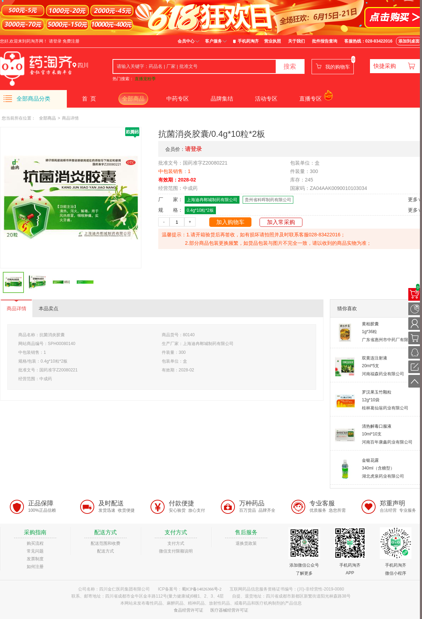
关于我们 (296, 41)
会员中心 (186, 41)
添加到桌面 (409, 41)
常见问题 (35, 551)
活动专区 (266, 99)
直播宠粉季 (145, 78)
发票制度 (35, 558)
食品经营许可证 (188, 610)
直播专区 (310, 99)
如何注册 (35, 566)
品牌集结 (222, 99)
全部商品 (133, 99)
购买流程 (35, 543)
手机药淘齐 (248, 41)
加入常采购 (281, 222)
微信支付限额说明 (176, 551)
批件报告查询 (324, 41)
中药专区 (177, 99)
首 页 (89, 99)
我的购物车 (337, 66)
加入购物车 (230, 222)
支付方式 (175, 543)
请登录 (55, 41)
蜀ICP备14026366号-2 (202, 589)
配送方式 (105, 551)
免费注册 (71, 41)
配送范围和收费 (105, 543)
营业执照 (272, 41)
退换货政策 (246, 543)
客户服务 (213, 41)
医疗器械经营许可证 (229, 610)
